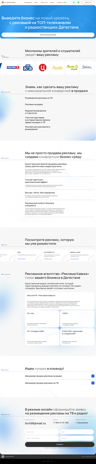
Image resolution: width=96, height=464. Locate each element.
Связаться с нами (61, 2)
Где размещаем (28, 2)
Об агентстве (44, 2)
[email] (77, 431)
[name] (42, 431)
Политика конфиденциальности (89, 456)
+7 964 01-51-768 (60, 422)
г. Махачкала (82, 422)
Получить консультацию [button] (48, 35)
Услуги (36, 2)
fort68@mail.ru (35, 423)
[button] (48, 98)
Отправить (59, 444)
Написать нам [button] (88, 2)
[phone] (42, 438)
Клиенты (52, 2)
